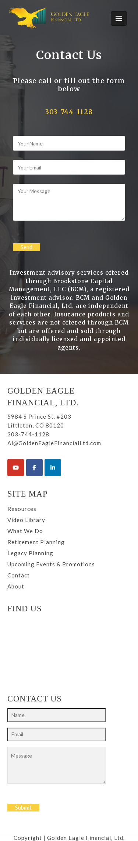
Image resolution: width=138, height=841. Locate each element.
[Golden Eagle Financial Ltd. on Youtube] (15, 467)
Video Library (26, 519)
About (15, 586)
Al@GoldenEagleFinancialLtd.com (54, 443)
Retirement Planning (36, 542)
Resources (21, 508)
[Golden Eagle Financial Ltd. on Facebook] (34, 467)
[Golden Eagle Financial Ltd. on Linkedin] (53, 467)
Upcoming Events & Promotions (51, 564)
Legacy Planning (30, 553)
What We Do (25, 531)
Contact (18, 575)
